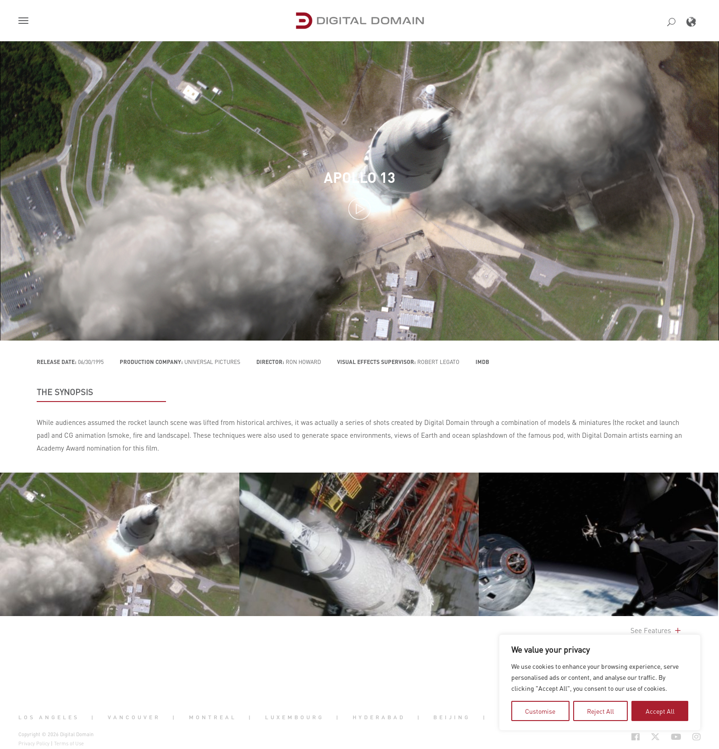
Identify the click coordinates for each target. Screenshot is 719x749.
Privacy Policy (34, 743)
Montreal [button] (213, 717)
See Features (656, 630)
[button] (25, 22)
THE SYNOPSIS (65, 392)
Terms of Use (69, 743)
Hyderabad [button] (379, 717)
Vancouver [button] (134, 717)
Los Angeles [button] (48, 717)
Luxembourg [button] (294, 717)
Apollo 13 (359, 177)
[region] (600, 682)
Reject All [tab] (600, 711)
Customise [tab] (540, 711)
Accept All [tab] (660, 711)
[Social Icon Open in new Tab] (606, 737)
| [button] (93, 717)
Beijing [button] (451, 717)
